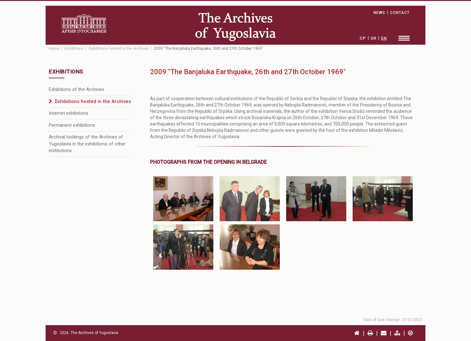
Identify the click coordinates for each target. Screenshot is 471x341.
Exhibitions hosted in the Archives (118, 48)
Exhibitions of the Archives (76, 89)
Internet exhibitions (68, 113)
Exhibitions (74, 48)
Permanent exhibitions (72, 125)
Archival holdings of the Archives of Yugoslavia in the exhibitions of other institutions (87, 143)
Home (54, 48)
